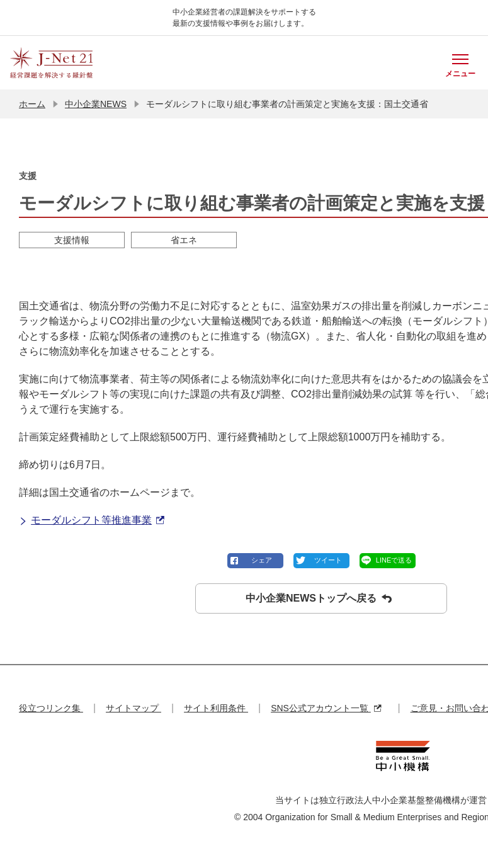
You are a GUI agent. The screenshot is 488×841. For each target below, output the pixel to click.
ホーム (32, 104)
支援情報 (71, 240)
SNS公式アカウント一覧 (326, 708)
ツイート (328, 560)
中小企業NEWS (96, 104)
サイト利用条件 (216, 708)
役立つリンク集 (51, 708)
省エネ (184, 240)
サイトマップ (133, 708)
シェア (261, 560)
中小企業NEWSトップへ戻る (319, 598)
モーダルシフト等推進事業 (91, 520)
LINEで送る (394, 560)
